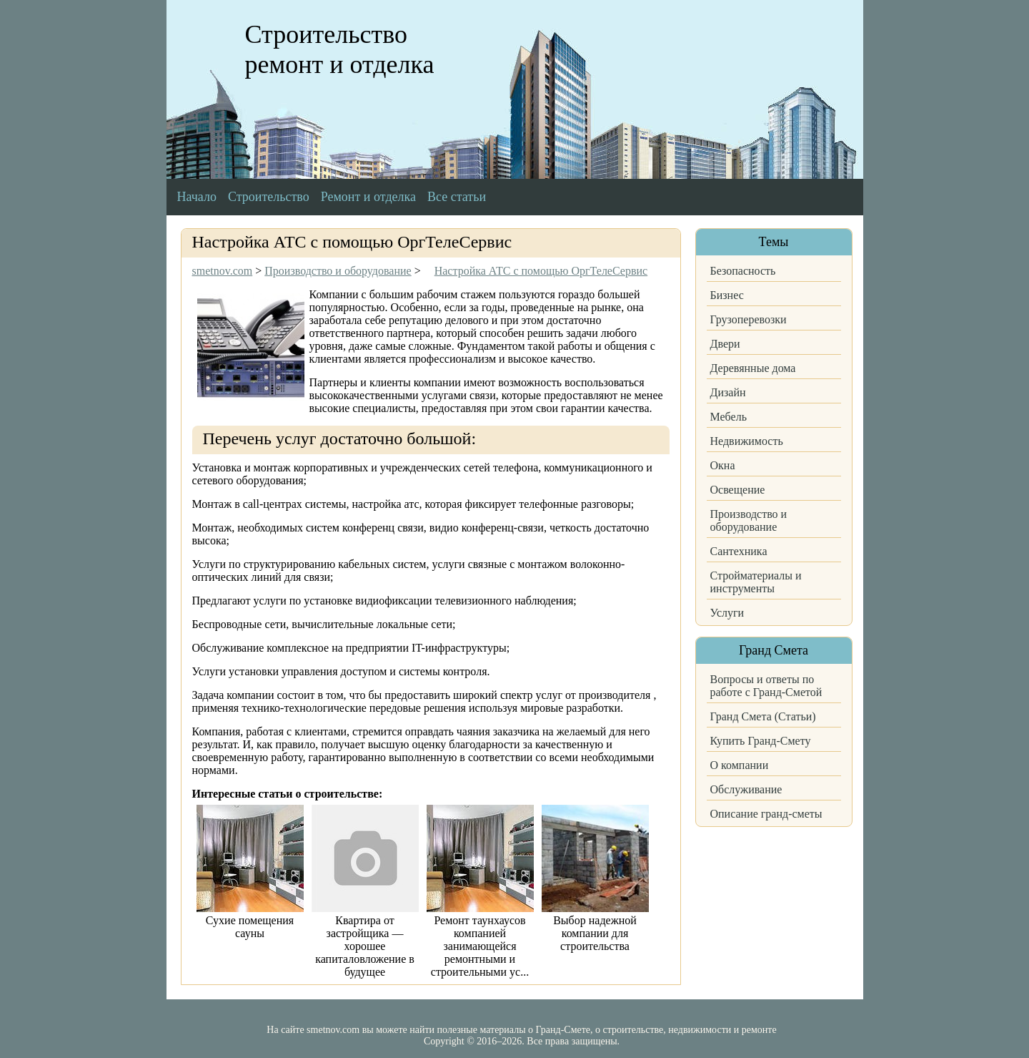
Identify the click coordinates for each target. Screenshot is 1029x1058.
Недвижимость (746, 441)
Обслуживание (746, 789)
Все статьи (456, 197)
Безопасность (743, 271)
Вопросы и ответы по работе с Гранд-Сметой (766, 685)
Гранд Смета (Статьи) (763, 716)
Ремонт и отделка (368, 197)
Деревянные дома (753, 368)
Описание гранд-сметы (766, 814)
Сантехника (738, 551)
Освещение (737, 490)
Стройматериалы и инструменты (756, 581)
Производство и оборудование (748, 520)
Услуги (727, 613)
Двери (725, 344)
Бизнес (727, 295)
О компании (739, 765)
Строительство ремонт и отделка (339, 49)
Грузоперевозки (748, 319)
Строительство (268, 197)
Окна (722, 465)
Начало (197, 197)
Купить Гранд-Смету (760, 741)
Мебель (728, 417)
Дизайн (728, 392)
